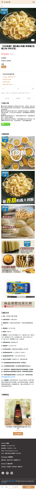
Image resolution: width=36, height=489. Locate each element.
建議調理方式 (16, 460)
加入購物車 (15, 487)
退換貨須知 (10, 460)
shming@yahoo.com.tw (8, 377)
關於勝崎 (14, 466)
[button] (34, 419)
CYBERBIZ (4, 483)
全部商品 (3, 466)
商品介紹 (7, 98)
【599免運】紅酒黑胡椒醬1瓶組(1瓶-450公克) (18, 427)
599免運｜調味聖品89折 (9, 77)
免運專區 (9, 466)
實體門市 (20, 466)
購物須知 (3, 460)
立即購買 (28, 487)
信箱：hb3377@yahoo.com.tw (9, 451)
